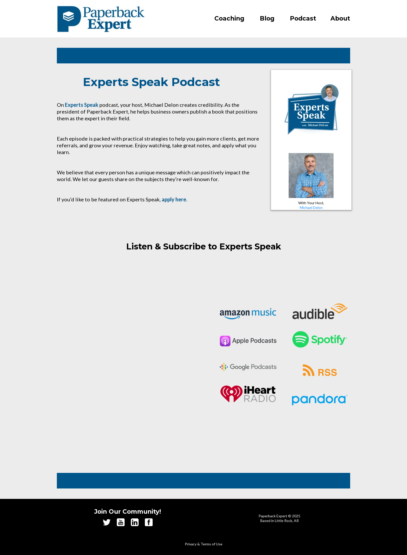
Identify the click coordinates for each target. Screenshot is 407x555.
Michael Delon (311, 207)
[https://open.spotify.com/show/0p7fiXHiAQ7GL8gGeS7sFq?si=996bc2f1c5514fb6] (320, 339)
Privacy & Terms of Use (203, 544)
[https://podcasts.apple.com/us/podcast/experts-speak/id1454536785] (248, 341)
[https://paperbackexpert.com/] (100, 19)
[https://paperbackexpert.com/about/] (311, 175)
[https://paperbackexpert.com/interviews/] (311, 110)
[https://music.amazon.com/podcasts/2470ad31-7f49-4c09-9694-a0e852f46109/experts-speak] (248, 314)
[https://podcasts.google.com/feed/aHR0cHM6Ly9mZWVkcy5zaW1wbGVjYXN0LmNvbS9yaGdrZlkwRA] (248, 367)
